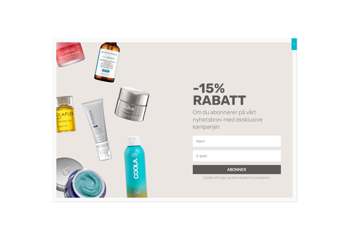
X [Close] (294, 44)
